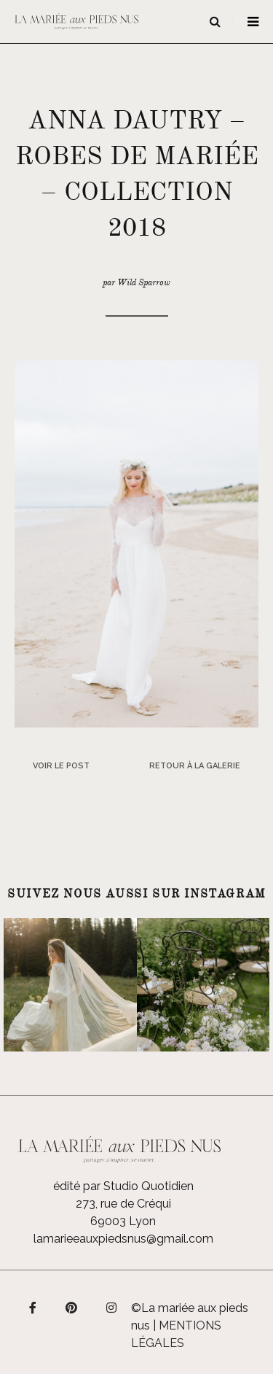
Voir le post (61, 766)
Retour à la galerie (194, 766)
